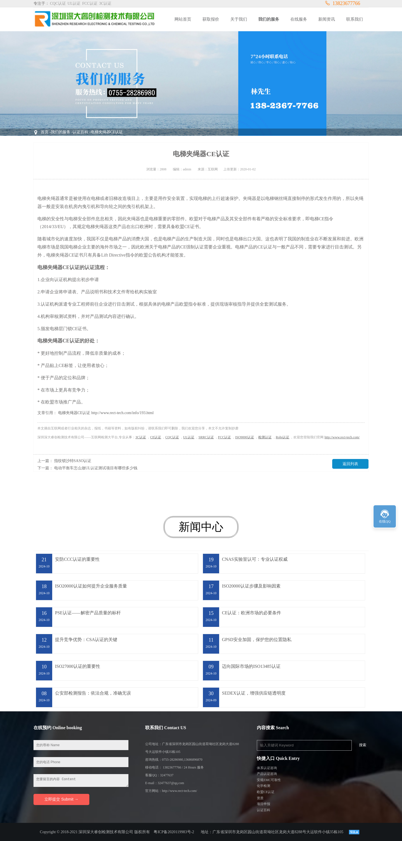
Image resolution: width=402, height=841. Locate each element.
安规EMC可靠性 (269, 780)
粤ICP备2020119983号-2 (174, 832)
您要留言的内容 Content (81, 780)
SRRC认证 (206, 437)
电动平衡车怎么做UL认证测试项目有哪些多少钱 (96, 468)
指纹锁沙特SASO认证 (73, 461)
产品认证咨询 (267, 774)
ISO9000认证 (244, 437)
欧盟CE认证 (265, 792)
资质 (260, 798)
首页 (45, 132)
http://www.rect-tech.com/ (342, 437)
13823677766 (342, 3)
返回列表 (350, 464)
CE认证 (155, 437)
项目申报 (263, 804)
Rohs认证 (282, 437)
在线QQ (384, 521)
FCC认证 (224, 437)
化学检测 (263, 786)
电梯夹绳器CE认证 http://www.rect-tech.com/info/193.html (106, 413)
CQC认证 (172, 437)
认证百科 (80, 132)
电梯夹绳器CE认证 (107, 132)
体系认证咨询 (267, 768)
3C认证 (140, 437)
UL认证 (188, 437)
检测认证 (265, 437)
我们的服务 (60, 132)
